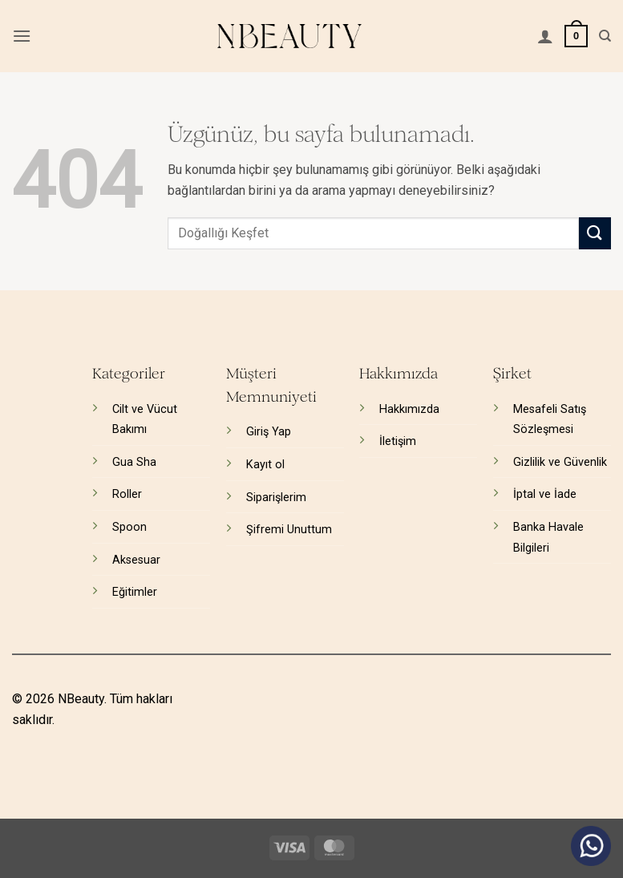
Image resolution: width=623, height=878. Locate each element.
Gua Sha (134, 462)
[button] (21, 35)
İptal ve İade (544, 494)
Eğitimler (134, 592)
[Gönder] (595, 233)
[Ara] (605, 36)
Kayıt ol (265, 464)
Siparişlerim (276, 497)
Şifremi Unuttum (289, 529)
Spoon (129, 527)
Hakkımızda (409, 409)
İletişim (397, 441)
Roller (127, 494)
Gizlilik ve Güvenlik (560, 462)
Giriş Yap (268, 432)
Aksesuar (136, 560)
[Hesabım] (545, 36)
